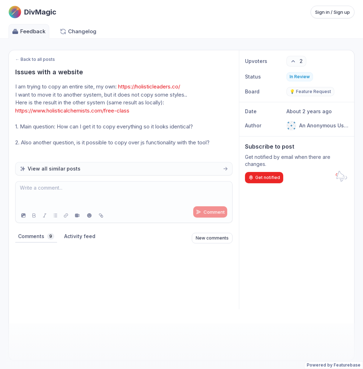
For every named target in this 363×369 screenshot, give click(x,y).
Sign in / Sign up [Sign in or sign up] (332, 12)
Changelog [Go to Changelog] (78, 31)
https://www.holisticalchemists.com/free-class (72, 110)
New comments (212, 238)
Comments (36, 236)
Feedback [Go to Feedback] (28, 31)
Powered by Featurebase (334, 365)
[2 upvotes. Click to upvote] (296, 61)
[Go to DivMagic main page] (32, 12)
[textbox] (124, 195)
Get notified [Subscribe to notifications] (264, 177)
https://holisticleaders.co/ (149, 86)
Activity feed (79, 236)
